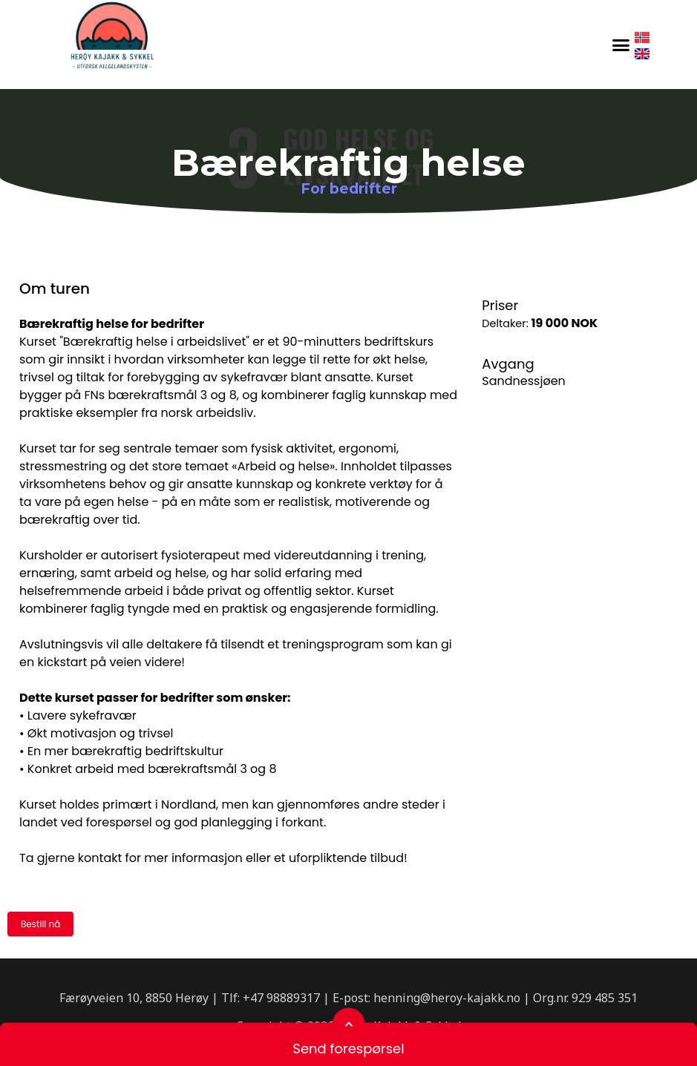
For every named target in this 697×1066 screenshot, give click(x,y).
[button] (621, 44)
